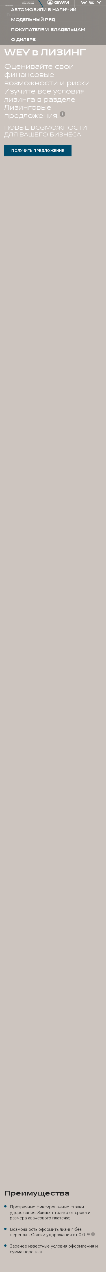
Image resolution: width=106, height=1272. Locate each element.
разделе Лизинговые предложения (39, 108)
